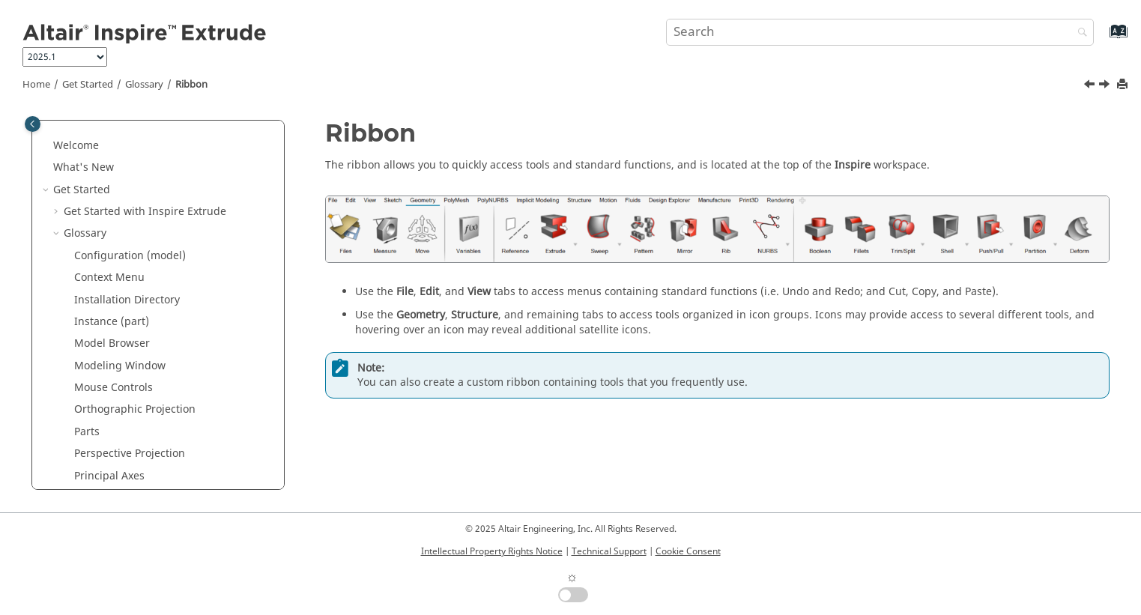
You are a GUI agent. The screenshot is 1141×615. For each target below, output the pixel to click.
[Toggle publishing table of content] (32, 124)
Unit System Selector (126, 401)
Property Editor (112, 291)
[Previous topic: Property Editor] (1091, 86)
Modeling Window (120, 159)
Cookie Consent (688, 551)
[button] (68, 137)
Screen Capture (113, 335)
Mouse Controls (113, 181)
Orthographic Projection (135, 202)
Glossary (144, 84)
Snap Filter (101, 357)
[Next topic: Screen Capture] (1106, 86)
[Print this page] (1124, 85)
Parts (87, 225)
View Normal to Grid (124, 445)
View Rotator (105, 467)
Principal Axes (109, 269)
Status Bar (100, 379)
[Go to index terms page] (1102, 38)
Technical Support (609, 551)
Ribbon (191, 84)
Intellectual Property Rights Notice (492, 551)
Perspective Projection (129, 247)
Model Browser (112, 137)
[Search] (1079, 33)
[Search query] (880, 32)
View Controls (108, 423)
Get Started (87, 84)
